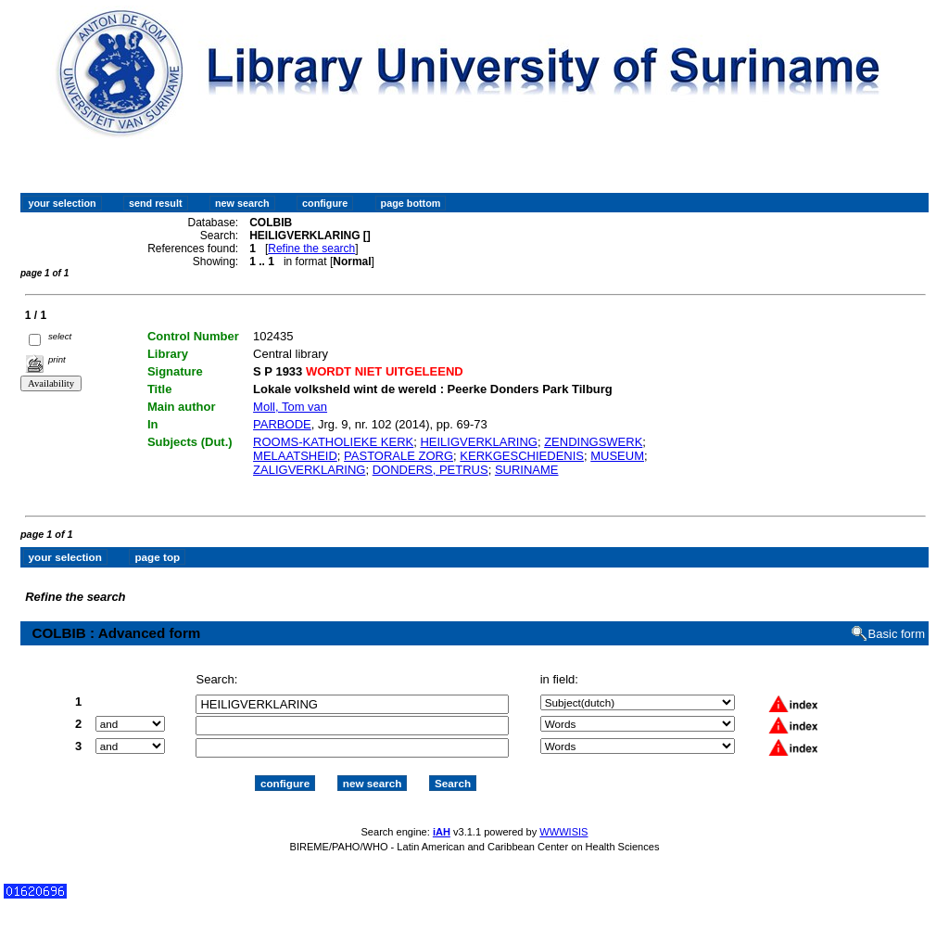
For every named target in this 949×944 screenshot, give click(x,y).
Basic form (896, 634)
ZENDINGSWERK (593, 442)
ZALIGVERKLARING (309, 470)
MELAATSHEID (295, 456)
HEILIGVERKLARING (478, 442)
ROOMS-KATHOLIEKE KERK (333, 442)
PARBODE (282, 424)
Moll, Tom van (290, 407)
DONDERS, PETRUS (430, 470)
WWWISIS (563, 831)
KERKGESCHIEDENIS (522, 456)
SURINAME (527, 470)
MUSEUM (617, 456)
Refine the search (311, 248)
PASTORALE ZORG (398, 456)
